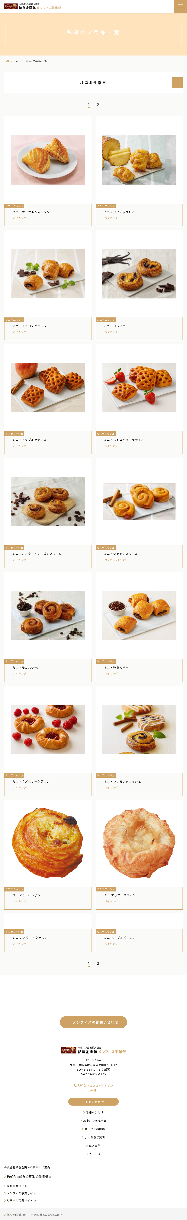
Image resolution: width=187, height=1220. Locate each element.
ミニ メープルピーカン (120, 938)
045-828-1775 (90, 1069)
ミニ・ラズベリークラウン (31, 781)
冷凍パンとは (95, 1112)
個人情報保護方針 (17, 1214)
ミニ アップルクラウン (120, 895)
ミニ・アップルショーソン (31, 212)
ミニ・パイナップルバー (121, 212)
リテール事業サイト (20, 1200)
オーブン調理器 (95, 1129)
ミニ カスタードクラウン (30, 938)
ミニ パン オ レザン (27, 895)
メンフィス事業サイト (21, 1193)
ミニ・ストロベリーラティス (124, 440)
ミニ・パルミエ (115, 326)
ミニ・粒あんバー (116, 667)
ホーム (14, 61)
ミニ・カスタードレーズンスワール (37, 554)
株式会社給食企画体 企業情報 (27, 1176)
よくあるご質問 (95, 1137)
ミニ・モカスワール (27, 667)
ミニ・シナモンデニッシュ (122, 781)
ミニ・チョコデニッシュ (30, 326)
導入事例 (94, 1146)
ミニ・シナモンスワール (121, 554)
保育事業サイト (17, 1186)
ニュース (94, 1154)
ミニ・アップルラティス (29, 440)
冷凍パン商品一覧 (95, 1121)
